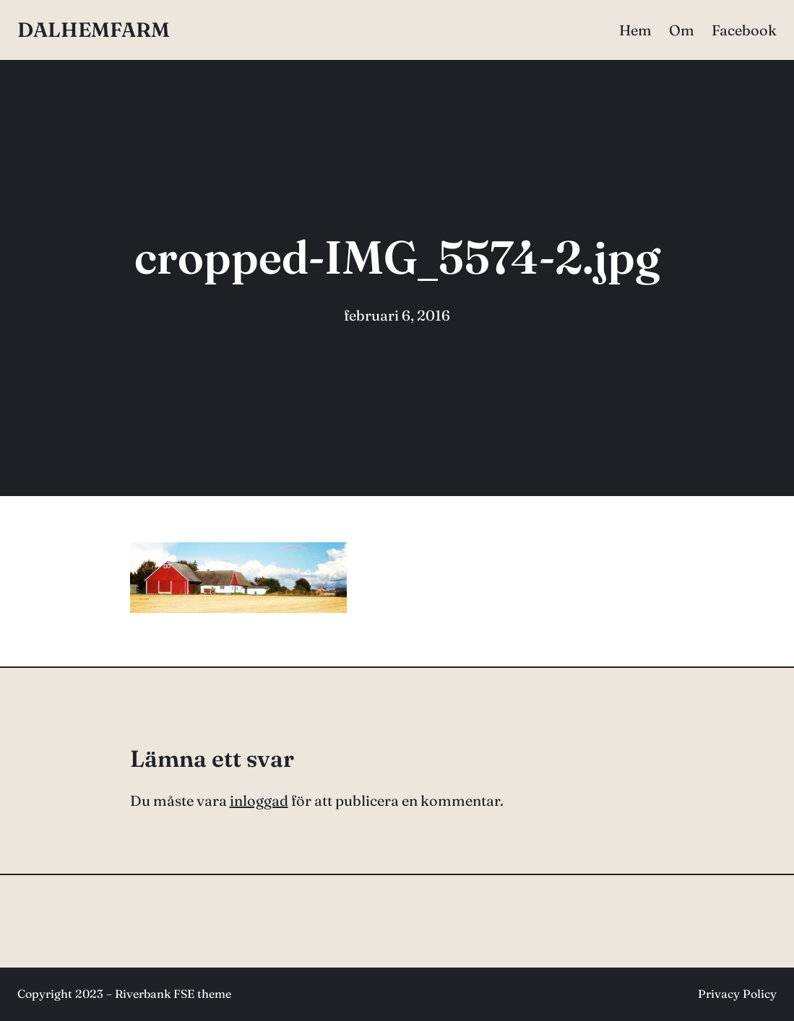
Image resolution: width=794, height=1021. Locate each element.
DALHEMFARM (93, 29)
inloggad (259, 800)
